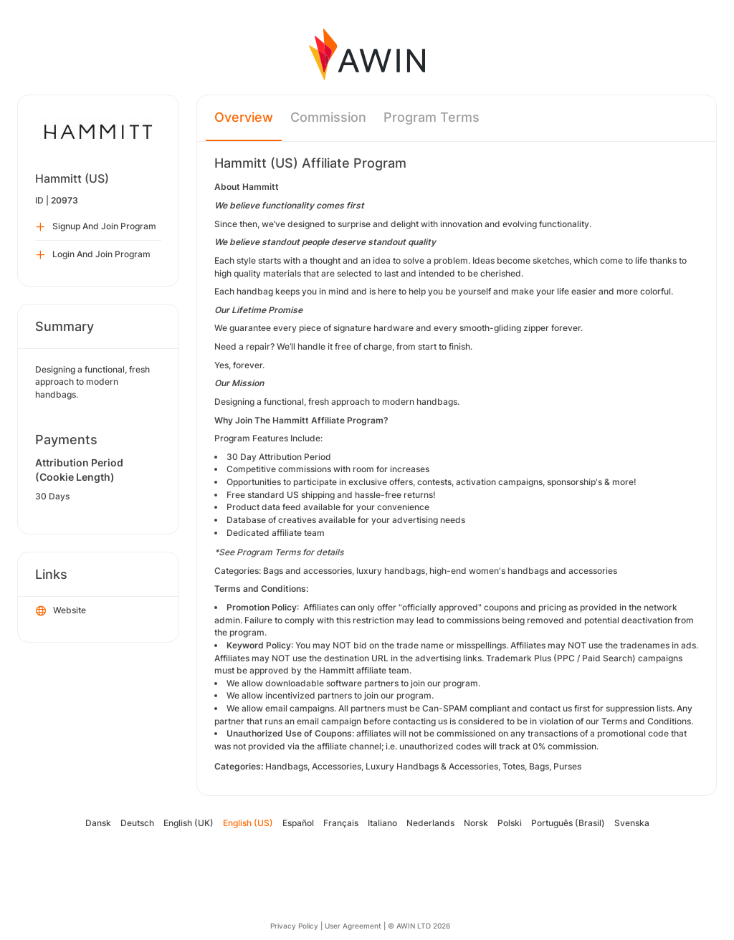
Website (61, 611)
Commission (328, 117)
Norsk (476, 822)
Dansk (98, 822)
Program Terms (431, 117)
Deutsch (137, 822)
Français (340, 822)
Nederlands (430, 822)
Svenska (631, 822)
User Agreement (353, 925)
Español (298, 822)
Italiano (382, 822)
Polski (509, 822)
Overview (243, 117)
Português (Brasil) (568, 822)
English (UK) (188, 822)
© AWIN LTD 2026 (419, 925)
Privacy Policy (294, 925)
